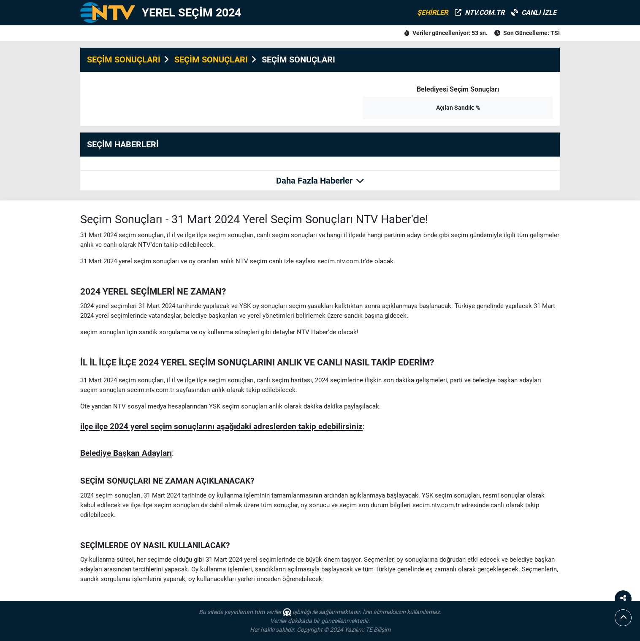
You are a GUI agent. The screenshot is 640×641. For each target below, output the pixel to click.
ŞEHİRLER (432, 12)
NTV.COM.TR (479, 12)
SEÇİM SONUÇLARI (123, 59)
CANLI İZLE (533, 12)
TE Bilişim (378, 629)
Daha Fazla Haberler (320, 181)
